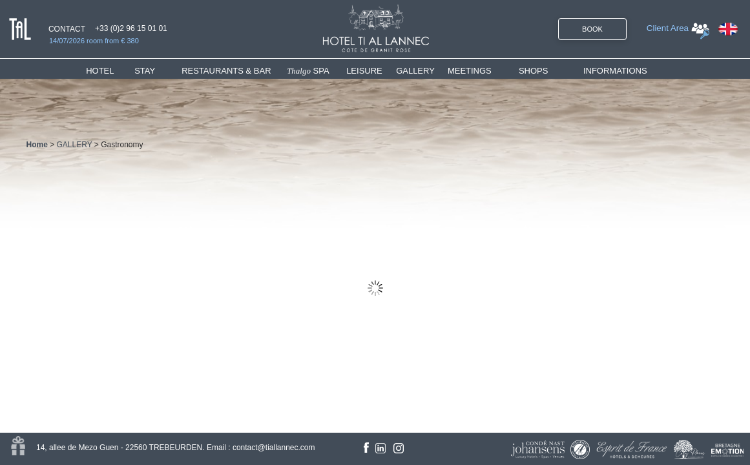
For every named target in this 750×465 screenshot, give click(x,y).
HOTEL (102, 71)
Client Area (668, 28)
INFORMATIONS (615, 71)
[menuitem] (110, 71)
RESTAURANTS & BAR (226, 71)
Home (37, 144)
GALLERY (415, 71)
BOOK (592, 29)
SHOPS (533, 71)
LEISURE (364, 71)
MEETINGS (470, 71)
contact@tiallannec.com (274, 447)
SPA (308, 71)
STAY (144, 71)
